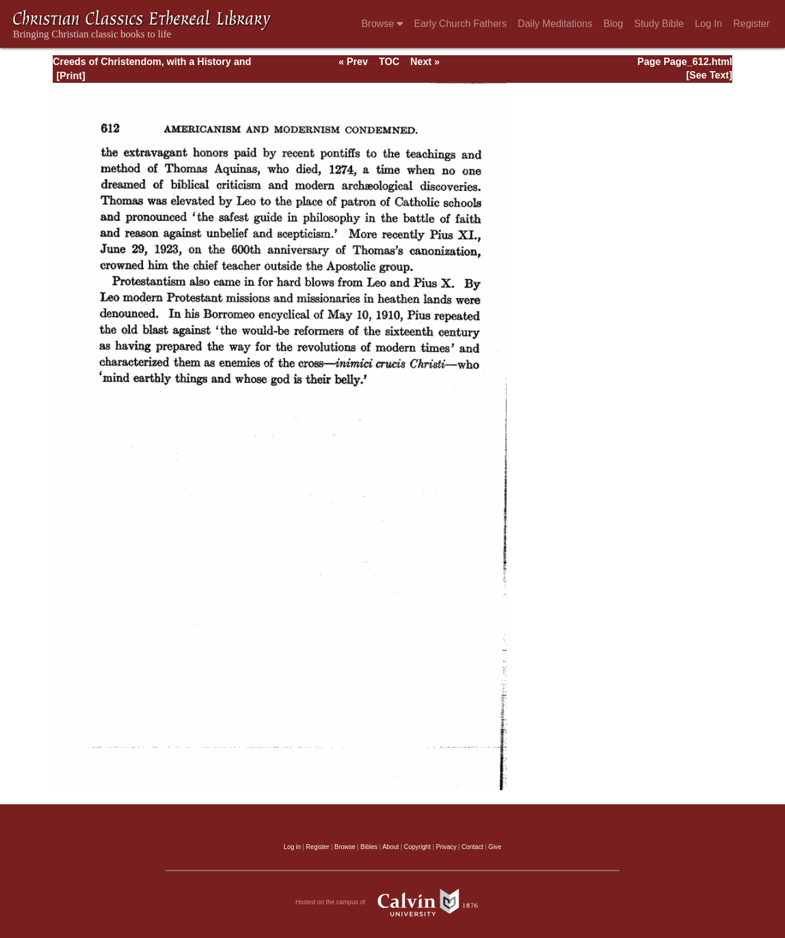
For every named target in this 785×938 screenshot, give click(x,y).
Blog (613, 23)
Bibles (369, 847)
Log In (708, 23)
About (390, 847)
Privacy (446, 847)
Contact (472, 847)
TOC (389, 61)
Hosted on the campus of (393, 902)
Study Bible (659, 23)
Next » (425, 61)
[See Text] (709, 75)
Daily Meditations (555, 23)
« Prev (353, 61)
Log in (292, 847)
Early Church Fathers (460, 23)
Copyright (417, 847)
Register (751, 23)
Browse (382, 23)
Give (494, 847)
